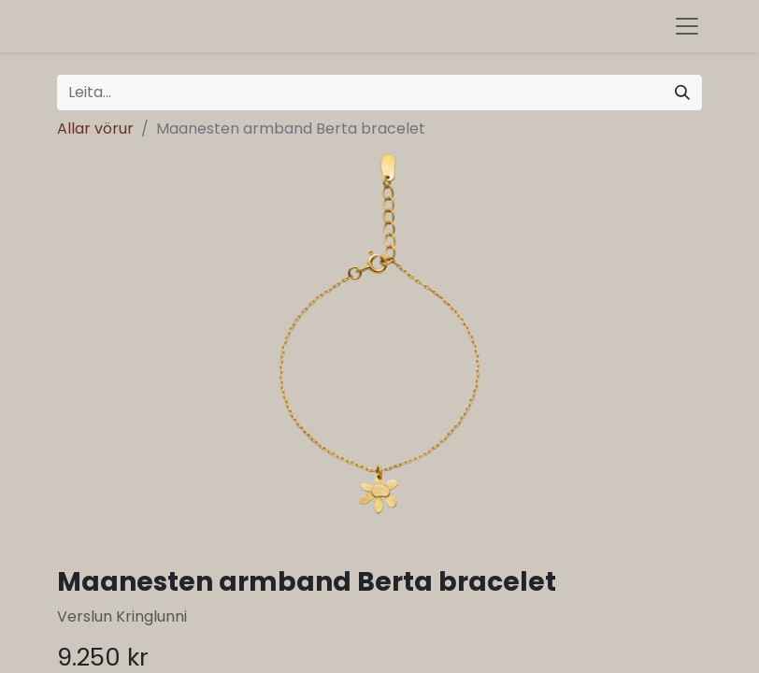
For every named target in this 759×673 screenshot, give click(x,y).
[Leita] (682, 92)
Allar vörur (95, 128)
